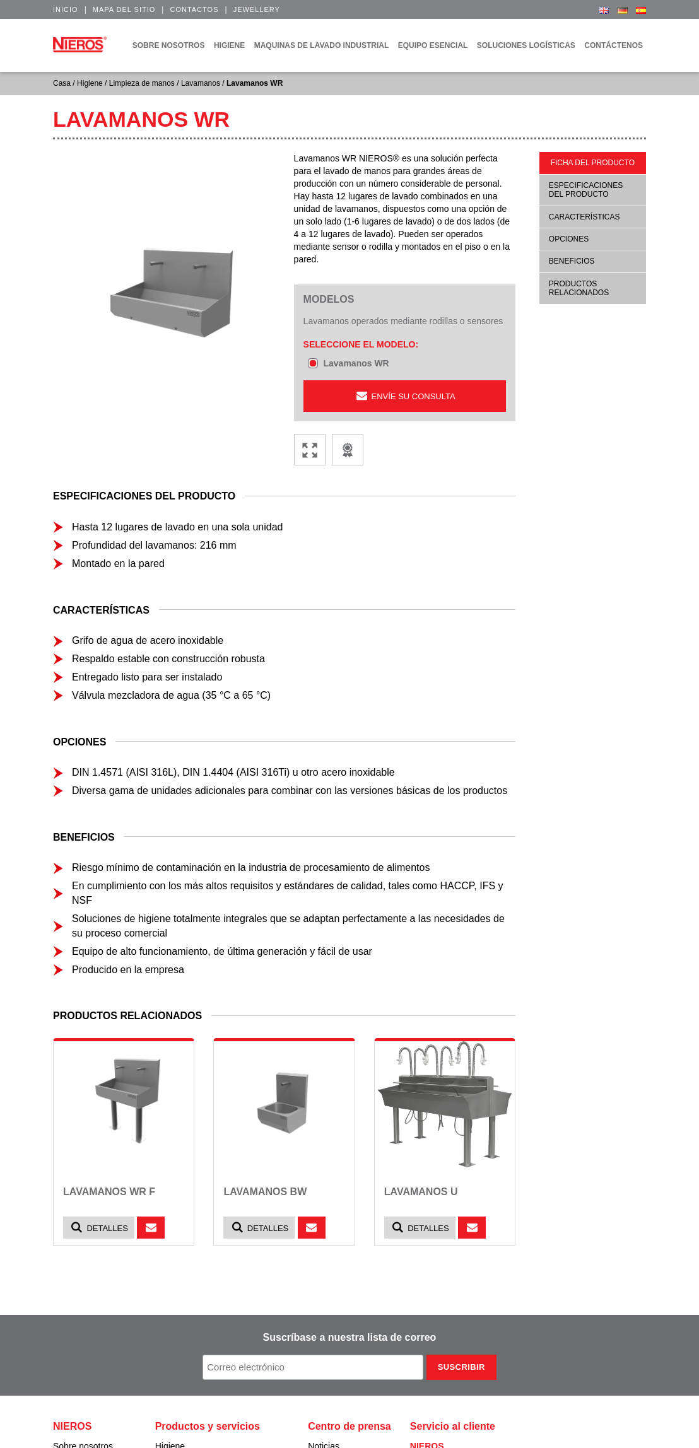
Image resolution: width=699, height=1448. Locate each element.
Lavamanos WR (356, 363)
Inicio (65, 9)
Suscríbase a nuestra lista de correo (350, 1337)
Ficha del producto (593, 162)
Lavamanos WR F (109, 1191)
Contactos (194, 9)
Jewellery (256, 9)
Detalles (98, 1228)
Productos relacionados (579, 288)
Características (584, 217)
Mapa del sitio (124, 9)
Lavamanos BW (265, 1191)
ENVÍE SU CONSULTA (404, 396)
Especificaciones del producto (586, 190)
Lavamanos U (421, 1191)
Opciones (569, 239)
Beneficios (572, 261)
